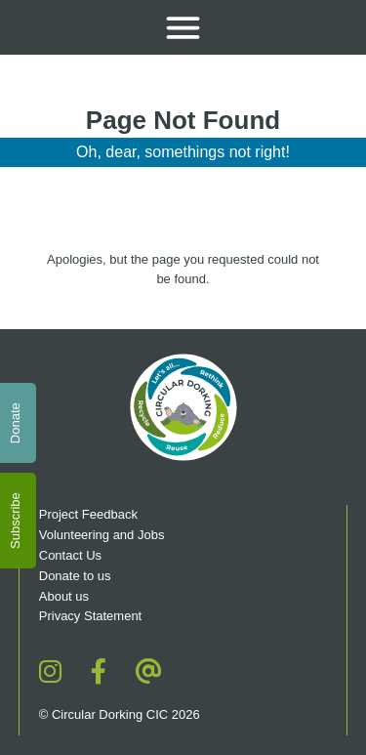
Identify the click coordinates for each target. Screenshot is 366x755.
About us (64, 596)
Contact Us (70, 555)
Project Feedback (88, 514)
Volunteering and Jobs (102, 534)
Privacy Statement (90, 615)
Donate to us (76, 575)
